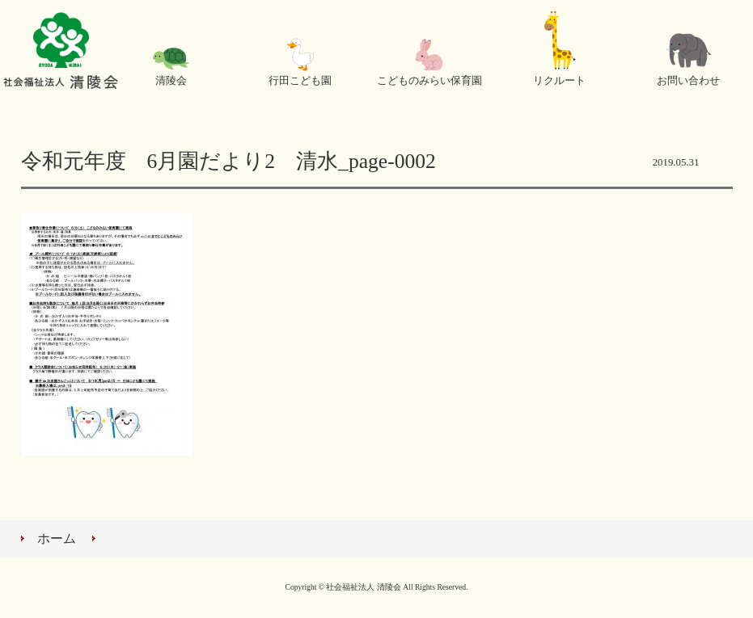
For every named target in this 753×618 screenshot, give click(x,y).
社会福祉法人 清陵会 (60, 52)
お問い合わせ (688, 80)
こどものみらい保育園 (429, 80)
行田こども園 (300, 80)
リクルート (559, 80)
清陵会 (171, 80)
